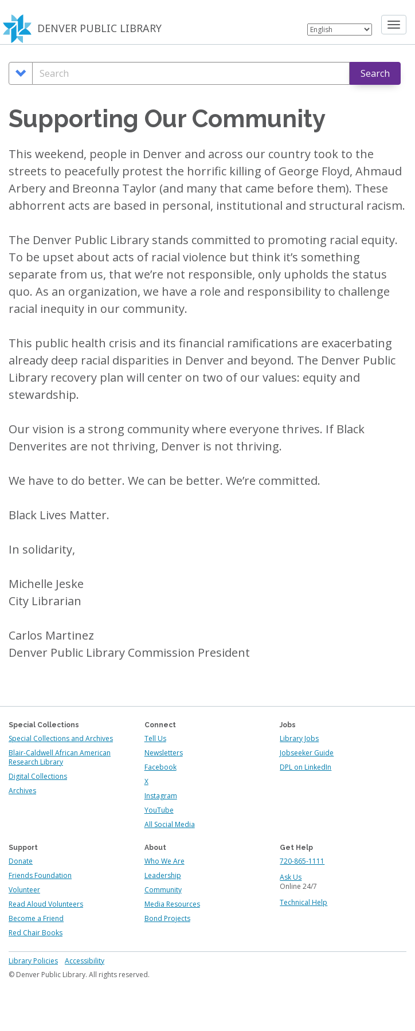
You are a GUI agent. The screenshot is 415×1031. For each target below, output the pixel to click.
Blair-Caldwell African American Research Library (60, 757)
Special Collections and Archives (61, 738)
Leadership (162, 875)
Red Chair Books (35, 933)
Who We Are (164, 861)
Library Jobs (299, 738)
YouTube (159, 810)
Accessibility (84, 961)
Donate (21, 861)
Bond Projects (167, 918)
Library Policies (33, 961)
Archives (22, 790)
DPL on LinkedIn (305, 767)
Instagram (160, 796)
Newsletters (163, 753)
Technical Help (303, 902)
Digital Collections (38, 776)
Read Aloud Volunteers (46, 904)
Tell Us (155, 738)
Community (163, 890)
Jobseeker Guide (307, 753)
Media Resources (172, 904)
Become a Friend (36, 918)
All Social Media (169, 824)
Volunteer (24, 890)
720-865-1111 (302, 861)
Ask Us (291, 877)
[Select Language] (339, 29)
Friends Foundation (40, 875)
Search (375, 73)
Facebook (160, 767)
